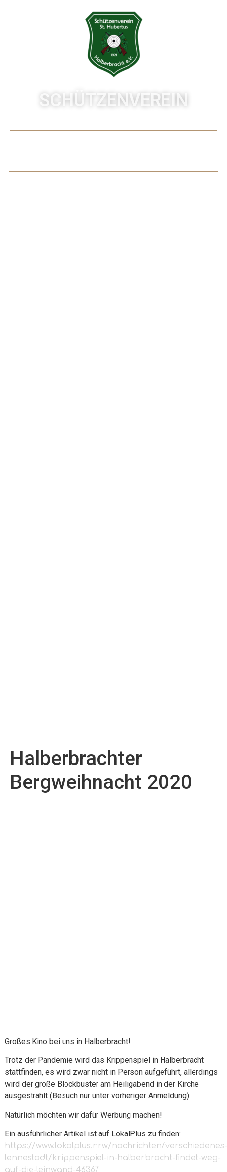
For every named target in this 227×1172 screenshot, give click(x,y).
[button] (113, 151)
